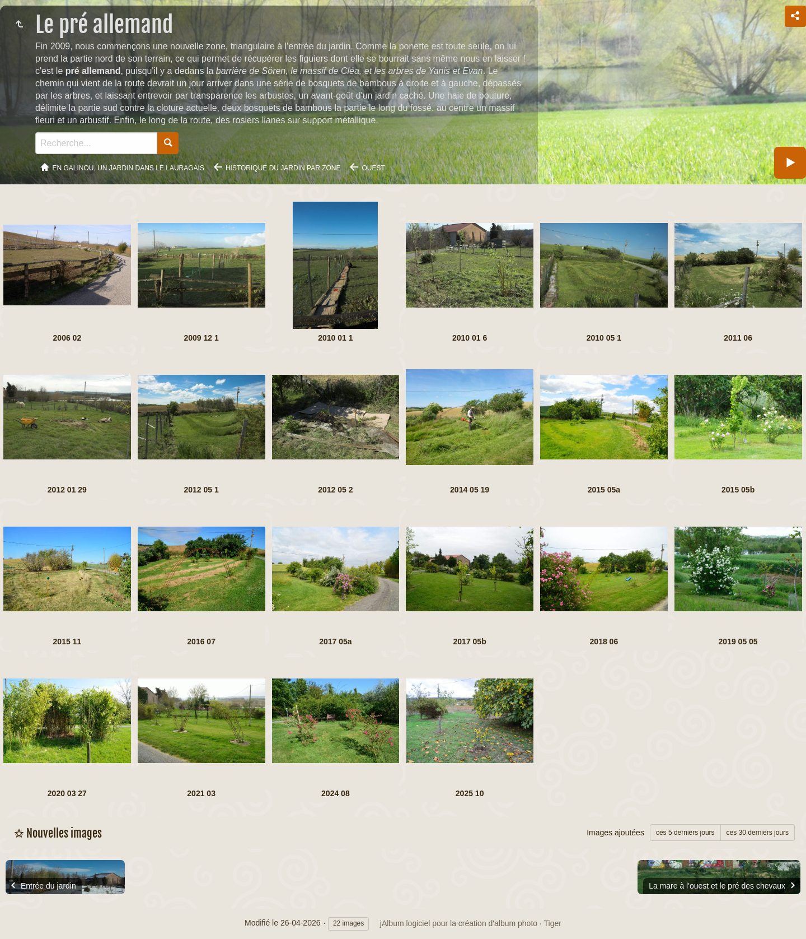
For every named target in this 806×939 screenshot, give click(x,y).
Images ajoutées (615, 832)
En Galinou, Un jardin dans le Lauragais (128, 168)
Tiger (552, 923)
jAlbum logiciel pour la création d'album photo (458, 923)
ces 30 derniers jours (758, 832)
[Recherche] (96, 143)
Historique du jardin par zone (283, 168)
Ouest (373, 168)
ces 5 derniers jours (685, 832)
